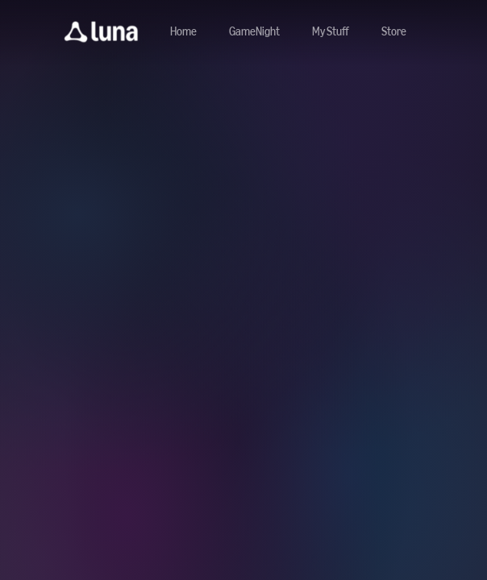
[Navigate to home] (183, 32)
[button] (101, 32)
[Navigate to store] (393, 32)
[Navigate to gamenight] (254, 32)
